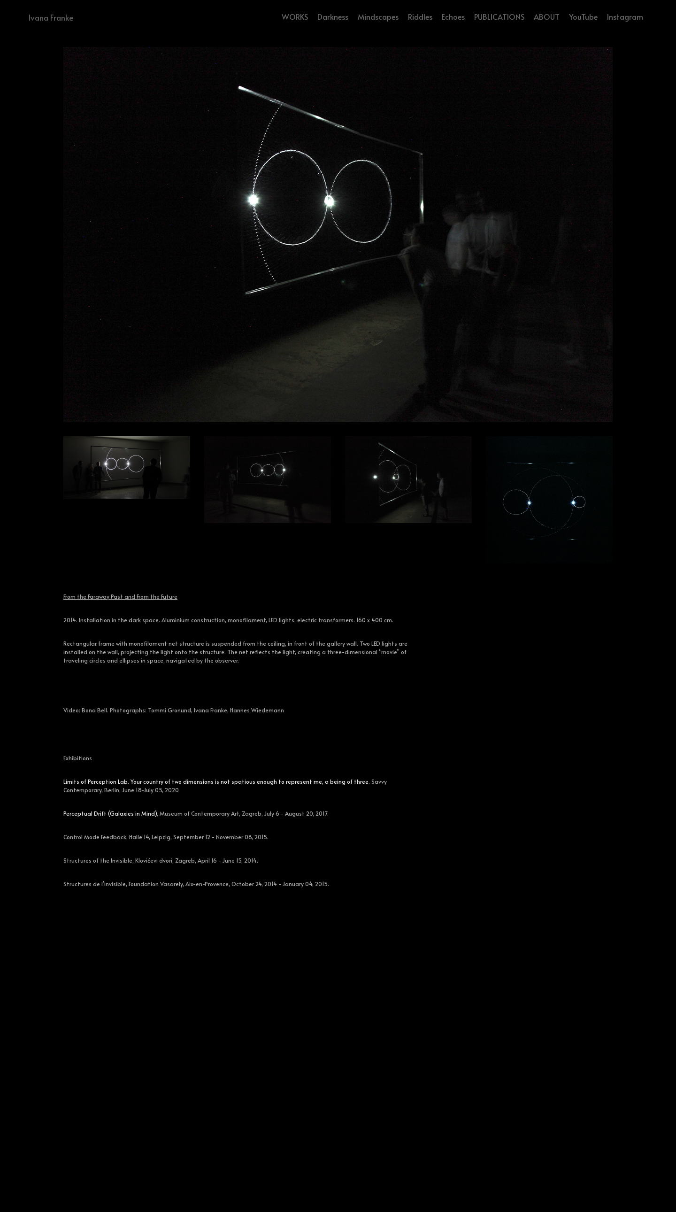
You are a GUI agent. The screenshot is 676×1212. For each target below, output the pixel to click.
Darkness (332, 16)
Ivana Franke (51, 17)
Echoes (453, 16)
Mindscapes (378, 16)
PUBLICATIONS (499, 16)
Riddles (420, 16)
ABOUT (547, 16)
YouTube (583, 16)
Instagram (625, 16)
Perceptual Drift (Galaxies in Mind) (110, 813)
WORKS (295, 16)
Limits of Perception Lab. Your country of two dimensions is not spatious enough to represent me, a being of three (216, 781)
